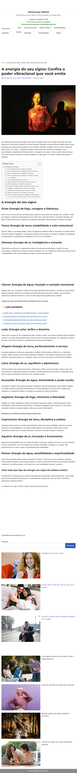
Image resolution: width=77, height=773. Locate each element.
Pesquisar (4, 542)
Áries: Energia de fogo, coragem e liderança (19, 169)
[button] (13, 28)
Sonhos (18, 32)
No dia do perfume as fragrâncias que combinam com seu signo (25, 316)
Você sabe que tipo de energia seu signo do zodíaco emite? (25, 196)
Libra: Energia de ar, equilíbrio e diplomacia (19, 184)
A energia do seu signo (11, 167)
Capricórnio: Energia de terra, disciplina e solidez (21, 190)
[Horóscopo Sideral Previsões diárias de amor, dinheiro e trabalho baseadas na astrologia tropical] (38, 13)
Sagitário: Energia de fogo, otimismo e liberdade (21, 188)
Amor (19, 28)
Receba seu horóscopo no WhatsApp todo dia (38, 24)
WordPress (44, 771)
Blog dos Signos (45, 28)
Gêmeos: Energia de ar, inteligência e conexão (20, 173)
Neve (30, 771)
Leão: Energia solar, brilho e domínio (17, 179)
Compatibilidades (60, 28)
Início (3, 62)
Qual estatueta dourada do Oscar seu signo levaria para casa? (25, 320)
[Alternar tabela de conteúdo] (38, 164)
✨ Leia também (11, 177)
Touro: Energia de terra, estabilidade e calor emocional (22, 171)
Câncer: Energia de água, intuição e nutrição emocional (22, 175)
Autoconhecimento (30, 28)
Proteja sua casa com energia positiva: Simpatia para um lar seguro (24, 301)
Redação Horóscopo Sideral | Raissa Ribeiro (18, 78)
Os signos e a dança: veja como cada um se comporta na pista (25, 323)
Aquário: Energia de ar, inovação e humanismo (21, 192)
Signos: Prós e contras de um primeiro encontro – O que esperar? (26, 313)
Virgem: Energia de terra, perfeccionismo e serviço (21, 182)
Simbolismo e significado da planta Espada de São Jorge (21, 413)
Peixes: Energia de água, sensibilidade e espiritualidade (23, 194)
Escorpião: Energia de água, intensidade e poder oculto (22, 186)
